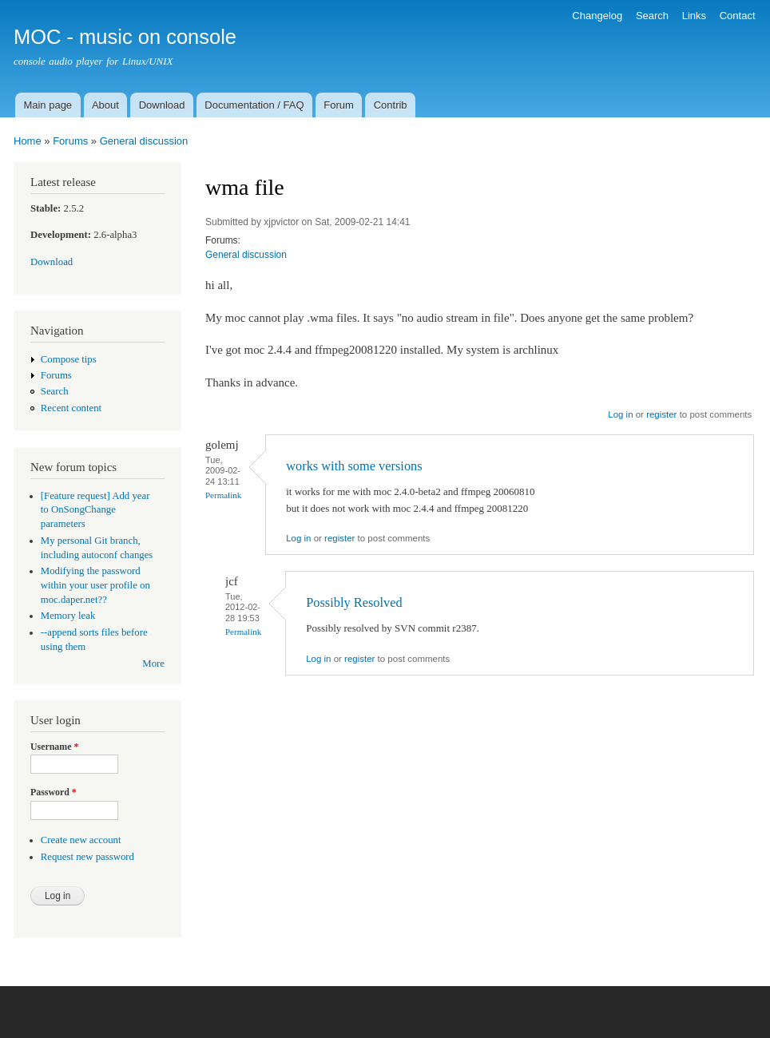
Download (162, 105)
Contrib (390, 105)
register (661, 414)
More (153, 663)
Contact (738, 16)
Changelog (597, 16)
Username (54, 746)
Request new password (87, 856)
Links (694, 16)
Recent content (71, 408)
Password (53, 792)
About (105, 105)
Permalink (223, 495)
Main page (47, 105)
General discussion (144, 141)
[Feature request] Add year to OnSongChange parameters (95, 510)
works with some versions (354, 465)
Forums (70, 141)
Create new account (81, 840)
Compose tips (69, 359)
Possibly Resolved (354, 602)
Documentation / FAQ (254, 105)
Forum (338, 105)
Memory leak (68, 615)
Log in (620, 414)
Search (652, 16)
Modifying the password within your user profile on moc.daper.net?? (95, 585)
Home (28, 141)
